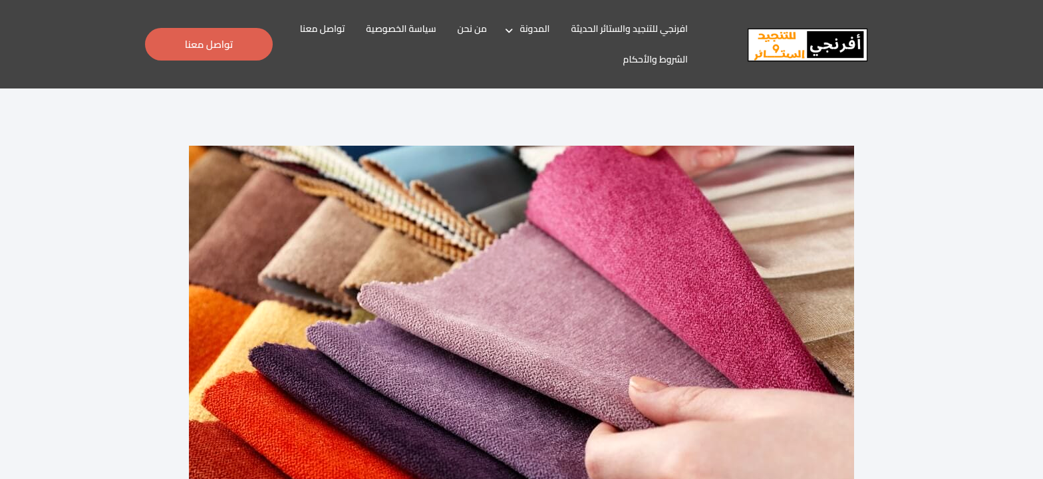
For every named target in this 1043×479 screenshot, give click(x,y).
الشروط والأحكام (655, 59)
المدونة (534, 28)
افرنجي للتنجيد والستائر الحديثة (629, 28)
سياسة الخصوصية (401, 28)
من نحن (472, 28)
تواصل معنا (322, 28)
